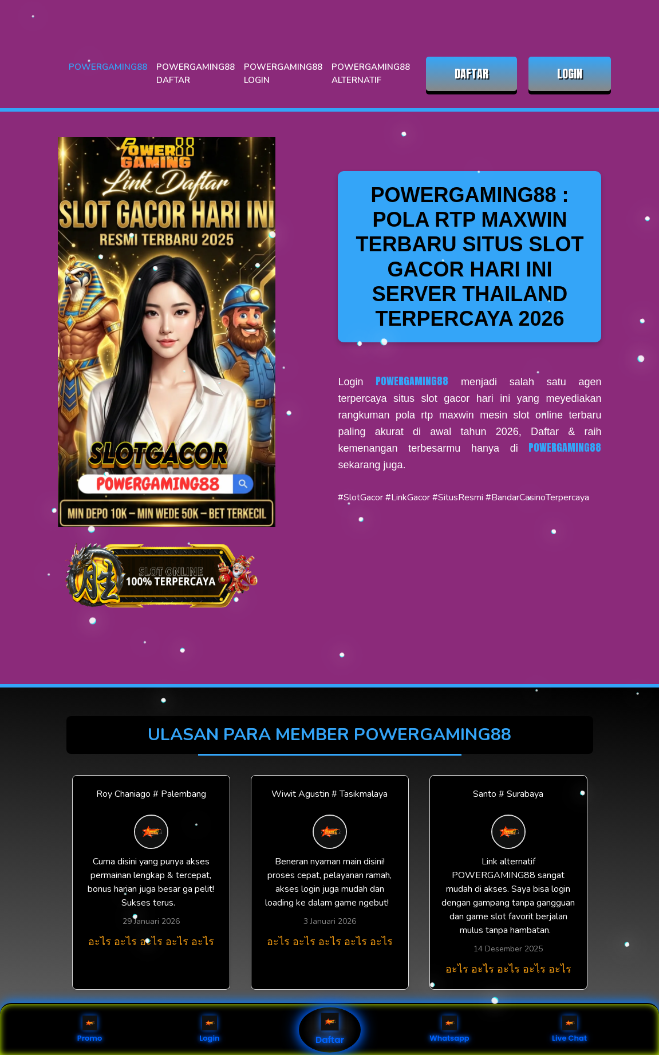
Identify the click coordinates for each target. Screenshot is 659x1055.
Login (209, 1030)
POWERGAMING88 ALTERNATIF (371, 73)
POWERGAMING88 (108, 67)
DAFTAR (471, 73)
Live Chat (569, 1030)
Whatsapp (449, 1030)
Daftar (329, 1029)
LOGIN (569, 73)
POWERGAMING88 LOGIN (283, 73)
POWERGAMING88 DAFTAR (195, 73)
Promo (89, 1030)
